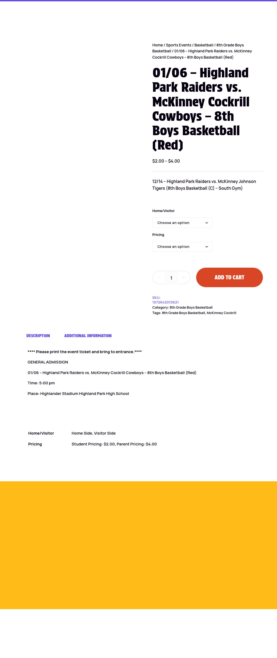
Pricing (158, 234)
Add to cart (229, 277)
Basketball (204, 45)
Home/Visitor (163, 210)
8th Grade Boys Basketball (191, 307)
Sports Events (178, 45)
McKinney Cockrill (221, 312)
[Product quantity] (171, 278)
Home (157, 45)
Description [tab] (38, 335)
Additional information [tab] (88, 335)
